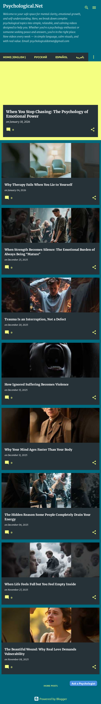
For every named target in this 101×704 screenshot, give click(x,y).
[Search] (86, 7)
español (61, 57)
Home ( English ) (14, 57)
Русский (40, 57)
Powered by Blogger (50, 699)
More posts (51, 685)
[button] (92, 129)
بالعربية (80, 57)
